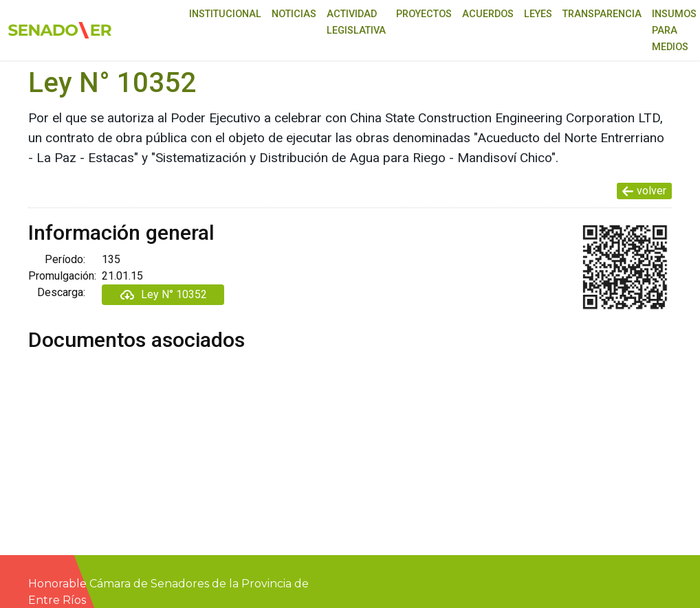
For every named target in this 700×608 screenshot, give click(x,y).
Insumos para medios (674, 30)
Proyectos (424, 14)
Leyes (538, 14)
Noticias (294, 14)
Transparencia (602, 14)
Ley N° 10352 (163, 294)
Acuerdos (488, 14)
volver (644, 190)
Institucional (225, 14)
